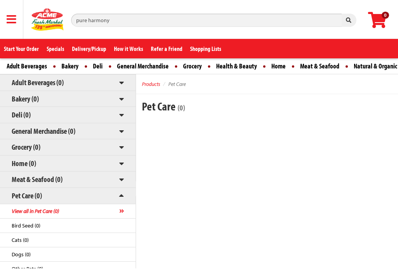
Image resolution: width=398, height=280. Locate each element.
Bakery (70, 65)
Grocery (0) (26, 147)
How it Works (128, 48)
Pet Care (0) (27, 195)
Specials (55, 48)
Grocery (192, 65)
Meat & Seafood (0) (37, 179)
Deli (98, 65)
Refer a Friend (166, 48)
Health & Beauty (236, 65)
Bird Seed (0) (26, 225)
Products (151, 84)
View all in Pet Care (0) (35, 211)
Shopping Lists (205, 48)
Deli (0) (21, 114)
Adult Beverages (27, 65)
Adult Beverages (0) (38, 82)
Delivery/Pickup (89, 48)
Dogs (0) (21, 254)
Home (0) (24, 163)
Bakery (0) (25, 98)
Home (278, 65)
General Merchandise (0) (43, 131)
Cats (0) (20, 239)
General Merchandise (143, 65)
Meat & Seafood (319, 65)
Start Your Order (21, 48)
